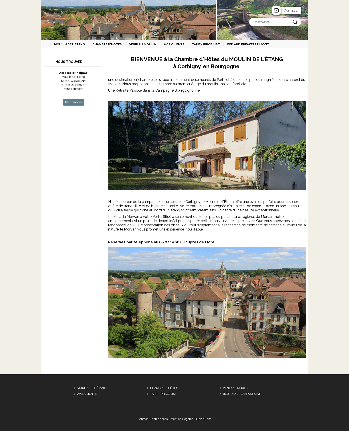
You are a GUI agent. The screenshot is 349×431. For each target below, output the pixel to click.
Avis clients (87, 393)
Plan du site (203, 419)
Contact (290, 10)
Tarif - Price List (163, 393)
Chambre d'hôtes (164, 388)
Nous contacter (73, 88)
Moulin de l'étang (91, 388)
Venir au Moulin (236, 388)
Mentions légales (182, 419)
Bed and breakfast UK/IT (242, 393)
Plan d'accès (159, 419)
